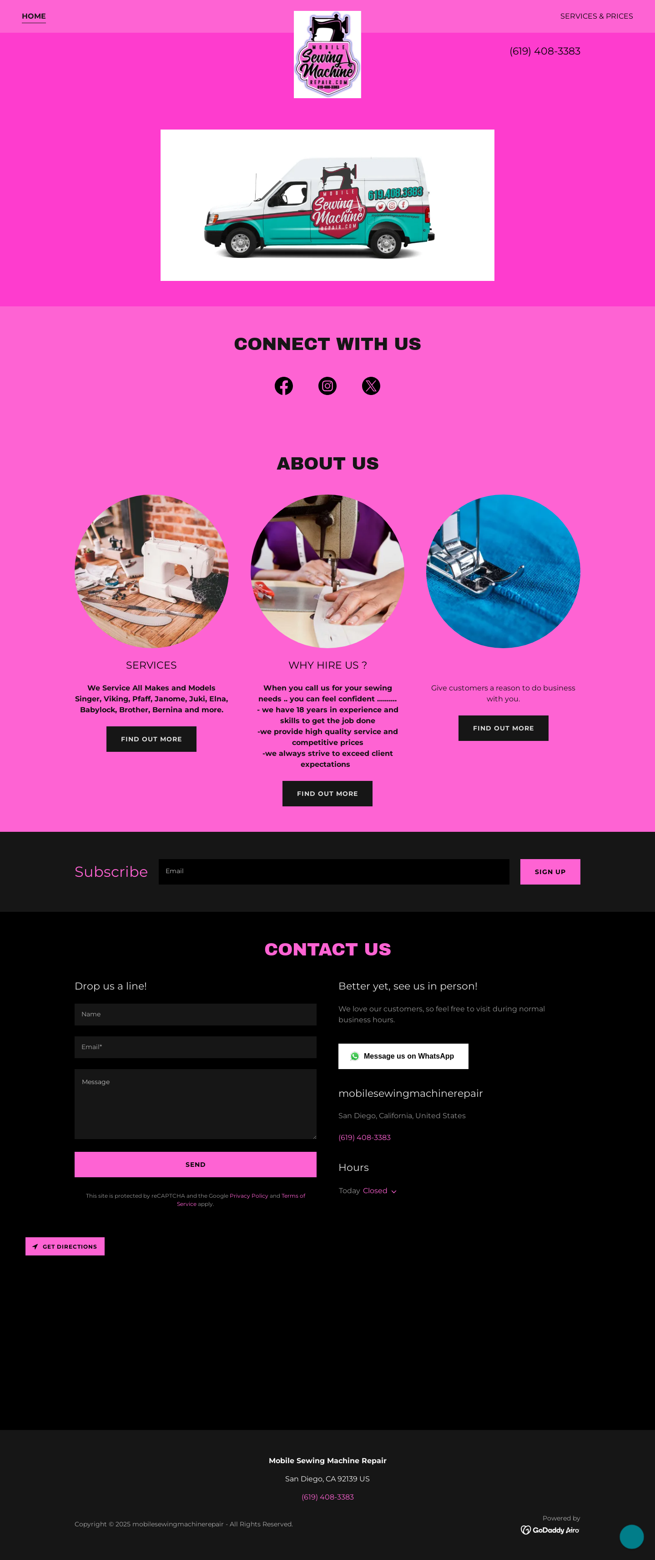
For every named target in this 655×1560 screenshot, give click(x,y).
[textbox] (334, 872)
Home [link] (34, 16)
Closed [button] (375, 1190)
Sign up (550, 872)
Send (196, 1164)
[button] (392, 1191)
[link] (327, 14)
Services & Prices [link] (596, 16)
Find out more (151, 739)
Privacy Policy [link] (249, 1195)
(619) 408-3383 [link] (544, 51)
